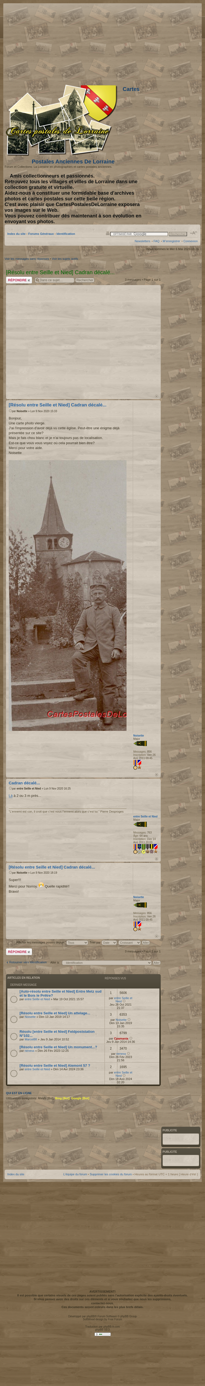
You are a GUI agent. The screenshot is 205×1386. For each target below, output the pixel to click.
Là (10, 796)
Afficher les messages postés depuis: (52, 942)
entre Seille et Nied (29, 788)
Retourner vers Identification (28, 962)
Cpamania (121, 1038)
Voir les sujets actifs (65, 258)
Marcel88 (31, 1039)
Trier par (103, 942)
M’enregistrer (171, 241)
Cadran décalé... (24, 783)
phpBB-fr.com (111, 1326)
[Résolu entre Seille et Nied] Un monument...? (58, 1047)
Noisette (22, 411)
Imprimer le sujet (107, 233)
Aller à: (54, 962)
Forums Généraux (41, 233)
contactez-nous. (102, 1303)
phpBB (91, 1316)
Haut (156, 396)
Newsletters (142, 241)
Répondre (19, 280)
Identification (65, 233)
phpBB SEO (102, 1329)
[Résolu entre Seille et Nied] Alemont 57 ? (55, 1065)
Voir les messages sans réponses (27, 258)
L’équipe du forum (75, 1174)
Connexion (190, 241)
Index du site (16, 233)
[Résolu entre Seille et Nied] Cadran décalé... (57, 405)
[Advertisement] (60, 339)
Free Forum (115, 1319)
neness (29, 1050)
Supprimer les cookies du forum (111, 1174)
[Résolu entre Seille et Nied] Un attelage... (55, 1013)
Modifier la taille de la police (194, 233)
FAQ (156, 241)
